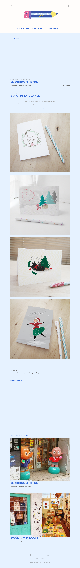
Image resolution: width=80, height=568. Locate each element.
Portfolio (31, 28)
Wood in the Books (24, 538)
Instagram (53, 28)
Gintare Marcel (45, 559)
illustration (21, 373)
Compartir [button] (13, 85)
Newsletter (42, 28)
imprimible (28, 373)
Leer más (66, 85)
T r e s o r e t (40, 109)
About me (21, 28)
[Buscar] (68, 6)
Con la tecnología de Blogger (40, 555)
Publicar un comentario (26, 85)
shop (40, 373)
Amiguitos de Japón (24, 82)
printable (35, 373)
